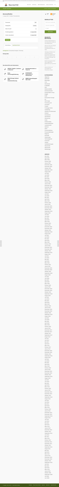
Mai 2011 (47, 450)
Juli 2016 (47, 359)
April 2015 (47, 385)
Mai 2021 (47, 259)
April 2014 (47, 405)
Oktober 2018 (48, 312)
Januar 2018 (47, 328)
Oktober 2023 (48, 209)
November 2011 (48, 443)
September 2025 (48, 170)
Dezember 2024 (48, 185)
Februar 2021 (48, 264)
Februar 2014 (48, 409)
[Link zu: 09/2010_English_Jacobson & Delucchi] (12, 69)
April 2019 (47, 302)
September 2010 (48, 462)
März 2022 (47, 242)
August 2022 (48, 233)
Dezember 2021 (48, 247)
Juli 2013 (47, 419)
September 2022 (48, 231)
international (47, 116)
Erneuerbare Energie (49, 97)
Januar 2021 (47, 266)
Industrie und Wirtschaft (50, 111)
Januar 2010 (47, 471)
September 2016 (48, 355)
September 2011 (48, 447)
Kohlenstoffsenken (49, 123)
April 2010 (47, 467)
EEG (46, 87)
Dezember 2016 (48, 350)
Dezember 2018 (48, 309)
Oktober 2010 (48, 460)
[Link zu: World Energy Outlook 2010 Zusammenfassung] (12, 79)
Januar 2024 (47, 204)
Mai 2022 (47, 238)
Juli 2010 (47, 464)
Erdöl (46, 96)
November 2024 (48, 187)
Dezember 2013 (48, 412)
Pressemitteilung (48, 130)
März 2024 (47, 201)
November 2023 (48, 207)
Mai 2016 (47, 362)
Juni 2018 (47, 319)
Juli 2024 (47, 194)
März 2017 (47, 345)
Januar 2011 (47, 455)
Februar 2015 (48, 388)
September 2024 (48, 190)
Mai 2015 (47, 383)
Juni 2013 (47, 421)
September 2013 (48, 416)
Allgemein (47, 77)
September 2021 (48, 252)
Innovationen (48, 114)
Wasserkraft (47, 145)
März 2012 (47, 438)
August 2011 (48, 448)
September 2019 (48, 293)
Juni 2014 (47, 402)
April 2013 (47, 424)
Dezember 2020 (48, 268)
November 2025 (48, 166)
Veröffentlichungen (49, 144)
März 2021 (47, 262)
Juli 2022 (47, 235)
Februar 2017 (48, 347)
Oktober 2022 (48, 230)
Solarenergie (48, 137)
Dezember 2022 (48, 226)
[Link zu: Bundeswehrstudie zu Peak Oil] (30, 69)
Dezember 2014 (48, 392)
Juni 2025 (47, 175)
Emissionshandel (49, 90)
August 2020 (48, 274)
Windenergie (48, 149)
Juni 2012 (47, 435)
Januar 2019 (47, 307)
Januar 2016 (47, 369)
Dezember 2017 (48, 330)
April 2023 (47, 219)
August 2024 (48, 192)
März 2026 (47, 159)
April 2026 (47, 158)
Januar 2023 (47, 225)
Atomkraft (47, 78)
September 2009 (48, 474)
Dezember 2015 (48, 371)
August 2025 (48, 171)
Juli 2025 (47, 173)
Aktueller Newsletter (7, 8)
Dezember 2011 (48, 441)
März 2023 (47, 221)
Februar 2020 (48, 285)
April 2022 (47, 240)
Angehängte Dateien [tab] (16, 45)
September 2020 (48, 273)
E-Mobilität (47, 85)
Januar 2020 (47, 287)
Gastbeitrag (47, 109)
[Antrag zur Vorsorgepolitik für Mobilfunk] (1, 243)
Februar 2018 (48, 326)
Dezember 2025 (48, 164)
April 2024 (47, 199)
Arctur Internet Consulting (16, 485)
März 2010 (47, 469)
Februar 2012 (48, 440)
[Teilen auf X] (16, 57)
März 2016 (47, 366)
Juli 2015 (47, 379)
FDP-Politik (47, 101)
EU (45, 99)
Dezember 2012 (48, 429)
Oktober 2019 (48, 292)
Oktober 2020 (48, 271)
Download (8, 39)
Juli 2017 (47, 338)
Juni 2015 (47, 381)
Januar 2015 (47, 390)
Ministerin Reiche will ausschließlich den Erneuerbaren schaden (49, 68)
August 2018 (48, 316)
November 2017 (48, 331)
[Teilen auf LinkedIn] (25, 57)
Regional (47, 133)
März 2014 (47, 407)
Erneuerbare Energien (13, 50)
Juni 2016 (47, 361)
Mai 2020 (47, 280)
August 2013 (48, 417)
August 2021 (48, 254)
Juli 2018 (47, 318)
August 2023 (48, 213)
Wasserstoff (47, 147)
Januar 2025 (47, 183)
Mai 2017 (47, 342)
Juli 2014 (47, 400)
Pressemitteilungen (49, 132)
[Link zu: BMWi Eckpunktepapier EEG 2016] (30, 79)
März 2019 (47, 304)
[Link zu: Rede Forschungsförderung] (12, 74)
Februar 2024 (48, 202)
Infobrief (46, 113)
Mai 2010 (47, 466)
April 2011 (47, 452)
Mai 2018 (47, 321)
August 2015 (48, 378)
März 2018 (47, 324)
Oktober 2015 (48, 374)
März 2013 (47, 426)
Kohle (46, 120)
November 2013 (48, 414)
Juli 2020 (47, 276)
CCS (46, 82)
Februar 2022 (48, 244)
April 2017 (47, 343)
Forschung (21, 50)
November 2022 (48, 228)
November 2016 (48, 352)
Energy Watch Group (49, 92)
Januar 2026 (47, 163)
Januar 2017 (47, 349)
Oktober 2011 (48, 445)
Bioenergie (47, 80)
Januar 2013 (47, 428)
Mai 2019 (47, 300)
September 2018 (48, 314)
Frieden (46, 106)
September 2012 (48, 433)
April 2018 (47, 323)
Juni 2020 (47, 278)
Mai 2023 (47, 218)
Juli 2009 (47, 476)
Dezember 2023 (48, 206)
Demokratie (47, 83)
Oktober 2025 (48, 168)
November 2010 (48, 459)
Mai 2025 (47, 176)
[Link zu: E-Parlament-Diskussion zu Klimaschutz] (30, 74)
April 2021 (47, 261)
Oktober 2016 (48, 354)
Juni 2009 (47, 478)
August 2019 (48, 295)
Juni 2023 (47, 216)
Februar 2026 (48, 161)
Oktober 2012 (48, 431)
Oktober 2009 (48, 472)
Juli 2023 (47, 214)
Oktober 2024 (48, 188)
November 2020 (48, 269)
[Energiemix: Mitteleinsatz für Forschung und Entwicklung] (58, 243)
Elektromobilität (48, 89)
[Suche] (55, 4)
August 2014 (48, 398)
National (47, 127)
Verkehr (46, 142)
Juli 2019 (47, 297)
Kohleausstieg (48, 121)
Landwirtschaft (48, 125)
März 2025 (47, 180)
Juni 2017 (47, 340)
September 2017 (48, 335)
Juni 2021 (47, 257)
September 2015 (48, 376)
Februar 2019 (48, 306)
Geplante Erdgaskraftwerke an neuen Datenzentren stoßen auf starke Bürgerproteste (50, 42)
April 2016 (47, 364)
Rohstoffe (47, 135)
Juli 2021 (47, 256)
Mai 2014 (47, 404)
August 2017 (48, 336)
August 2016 (48, 357)
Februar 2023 (48, 223)
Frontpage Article (49, 108)
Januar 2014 (47, 410)
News (46, 128)
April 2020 (47, 281)
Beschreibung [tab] (7, 45)
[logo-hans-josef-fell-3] (11, 4)
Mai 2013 (47, 423)
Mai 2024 (47, 197)
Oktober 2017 (48, 333)
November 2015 (48, 373)
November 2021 (48, 249)
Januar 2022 (47, 245)
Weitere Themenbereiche (15, 16)
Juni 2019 (47, 299)
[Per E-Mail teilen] (34, 57)
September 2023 (48, 211)
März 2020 (47, 283)
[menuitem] (29, 4)
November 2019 (48, 290)
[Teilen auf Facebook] (7, 57)
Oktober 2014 (48, 395)
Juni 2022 (47, 237)
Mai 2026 (47, 156)
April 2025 (47, 178)
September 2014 (48, 397)
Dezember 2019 (48, 288)
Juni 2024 (47, 195)
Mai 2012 (47, 436)
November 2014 (48, 393)
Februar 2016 (48, 367)
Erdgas (46, 94)
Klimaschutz (47, 118)
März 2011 (47, 453)
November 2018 (48, 311)
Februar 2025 (48, 182)
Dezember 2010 (48, 457)
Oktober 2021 (48, 250)
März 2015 (47, 386)
